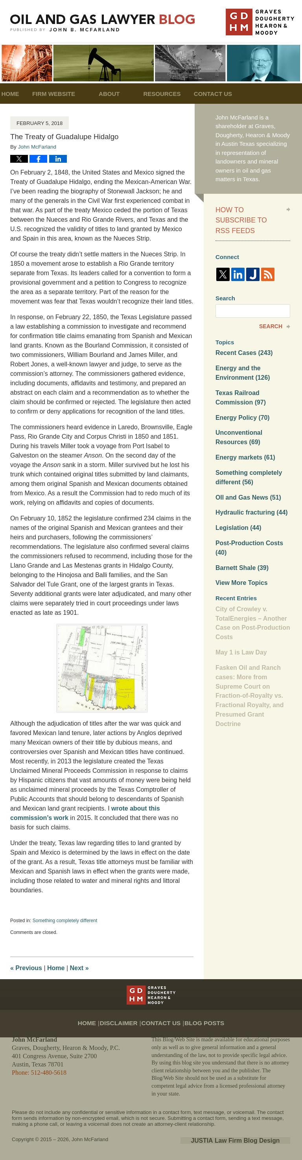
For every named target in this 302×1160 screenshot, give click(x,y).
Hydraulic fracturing (249, 492)
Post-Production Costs (247, 526)
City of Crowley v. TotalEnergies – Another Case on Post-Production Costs (250, 599)
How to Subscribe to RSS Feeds (245, 213)
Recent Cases (242, 339)
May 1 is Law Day (239, 626)
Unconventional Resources (237, 420)
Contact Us (244, 93)
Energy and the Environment (241, 358)
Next (79, 968)
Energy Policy (241, 400)
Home (20, 93)
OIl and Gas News (246, 477)
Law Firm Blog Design (252, 1140)
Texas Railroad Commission (239, 382)
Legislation (237, 507)
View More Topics (240, 560)
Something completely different (65, 920)
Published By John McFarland (260, 22)
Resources (183, 93)
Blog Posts (201, 1017)
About (130, 93)
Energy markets (243, 439)
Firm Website (74, 93)
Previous (26, 968)
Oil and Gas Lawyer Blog (102, 23)
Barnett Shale (240, 545)
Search (270, 312)
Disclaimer (124, 1017)
